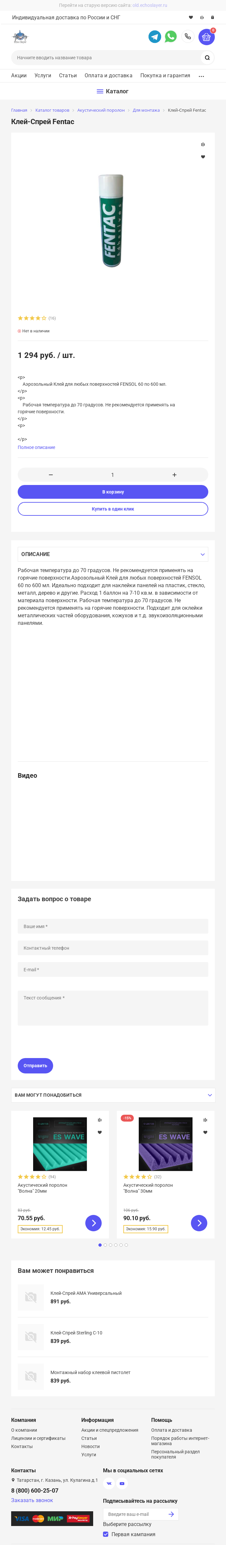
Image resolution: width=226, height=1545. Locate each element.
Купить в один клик (113, 509)
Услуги (42, 76)
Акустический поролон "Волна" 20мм (42, 1188)
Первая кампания (133, 1534)
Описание (35, 554)
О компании (24, 1430)
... (201, 74)
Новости (90, 1446)
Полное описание (36, 447)
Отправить (35, 1065)
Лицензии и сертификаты (38, 1438)
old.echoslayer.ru (150, 5)
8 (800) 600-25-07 (188, 36)
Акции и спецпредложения (109, 1430)
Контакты (22, 1446)
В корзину (113, 491)
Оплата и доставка (109, 76)
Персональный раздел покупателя (175, 1454)
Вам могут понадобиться (48, 1095)
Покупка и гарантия (165, 76)
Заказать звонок (32, 1500)
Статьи (68, 76)
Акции (19, 76)
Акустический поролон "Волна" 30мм (148, 1188)
